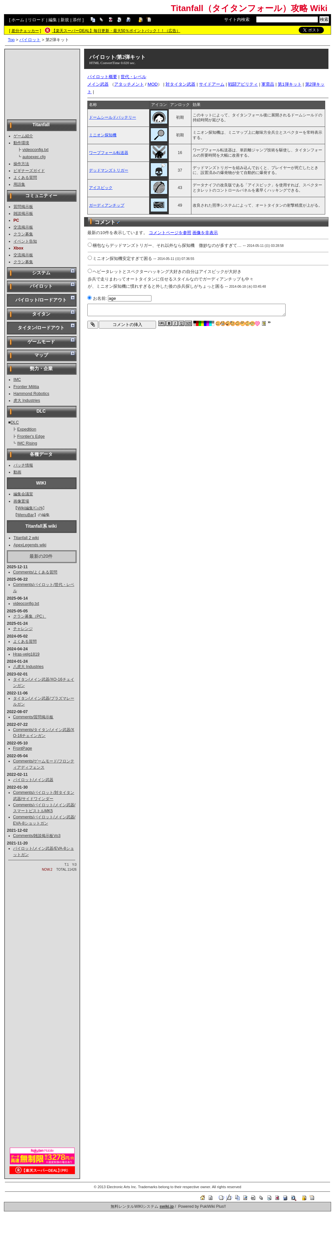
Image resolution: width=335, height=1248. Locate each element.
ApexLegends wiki (29, 545)
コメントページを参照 (170, 232)
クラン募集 (23, 234)
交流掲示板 (23, 227)
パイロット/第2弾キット (117, 57)
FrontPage (22, 748)
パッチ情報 (23, 465)
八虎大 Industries (28, 666)
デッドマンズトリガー (108, 170)
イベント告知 (25, 241)
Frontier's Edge (30, 436)
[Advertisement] (42, 83)
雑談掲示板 (23, 213)
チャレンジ (23, 628)
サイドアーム (211, 84)
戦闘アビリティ (243, 84)
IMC (17, 379)
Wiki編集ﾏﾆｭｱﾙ (30, 508)
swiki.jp (167, 1206)
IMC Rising (27, 443)
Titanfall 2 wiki (26, 538)
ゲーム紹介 (23, 136)
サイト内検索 (237, 19)
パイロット (30, 39)
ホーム (17, 19)
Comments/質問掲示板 (33, 717)
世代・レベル (133, 76)
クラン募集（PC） (29, 616)
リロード (36, 19)
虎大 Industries (26, 400)
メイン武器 (98, 84)
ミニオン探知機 (102, 135)
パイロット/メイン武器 (33, 780)
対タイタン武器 (180, 84)
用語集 (19, 184)
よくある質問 (25, 177)
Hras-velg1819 (26, 654)
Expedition (26, 429)
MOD (153, 84)
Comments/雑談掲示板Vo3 (37, 835)
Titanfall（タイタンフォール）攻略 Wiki (249, 8)
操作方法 (21, 164)
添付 (77, 19)
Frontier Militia (26, 387)
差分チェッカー (25, 30)
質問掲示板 (23, 206)
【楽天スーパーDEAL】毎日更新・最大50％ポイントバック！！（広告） (116, 30)
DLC (15, 422)
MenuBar (25, 515)
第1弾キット (289, 84)
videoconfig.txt (35, 149)
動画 (17, 472)
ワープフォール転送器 (108, 152)
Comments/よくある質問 (35, 572)
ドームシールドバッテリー (112, 117)
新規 (65, 19)
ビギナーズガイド (29, 170)
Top (11, 39)
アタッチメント (129, 84)
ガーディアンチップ (106, 205)
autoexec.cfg (33, 157)
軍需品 (267, 84)
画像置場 (21, 501)
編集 (52, 19)
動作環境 (21, 143)
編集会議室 (23, 494)
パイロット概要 (102, 76)
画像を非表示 (205, 232)
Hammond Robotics (31, 393)
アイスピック (101, 187)
